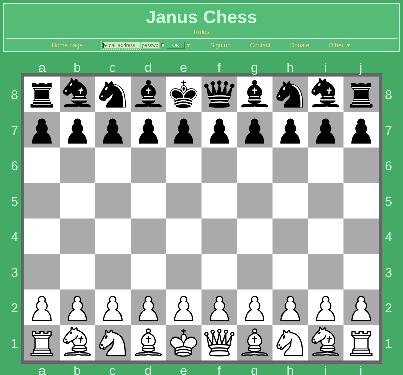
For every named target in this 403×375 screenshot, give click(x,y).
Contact (260, 45)
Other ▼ (340, 45)
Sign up (220, 45)
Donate (299, 45)
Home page (67, 45)
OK (175, 45)
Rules (201, 32)
